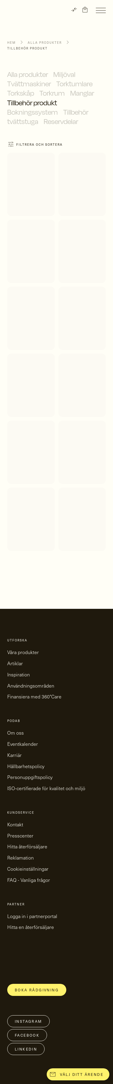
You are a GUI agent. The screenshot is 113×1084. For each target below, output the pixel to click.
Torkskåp (20, 93)
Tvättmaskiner (29, 83)
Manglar (82, 93)
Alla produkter (45, 42)
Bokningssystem (32, 112)
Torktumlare (74, 83)
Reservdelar (61, 121)
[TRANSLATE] (74, 9)
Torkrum (52, 93)
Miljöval (64, 74)
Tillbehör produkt (32, 102)
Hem (11, 42)
